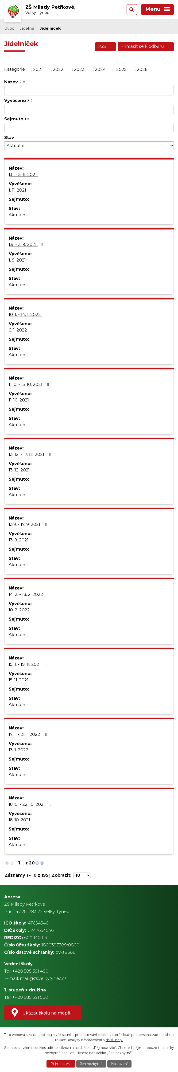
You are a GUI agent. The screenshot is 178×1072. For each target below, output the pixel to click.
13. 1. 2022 (18, 750)
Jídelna (27, 28)
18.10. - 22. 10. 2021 (31, 804)
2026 (142, 69)
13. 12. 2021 (19, 470)
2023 (79, 69)
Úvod (9, 28)
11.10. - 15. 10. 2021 (30, 384)
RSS (105, 46)
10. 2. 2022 (19, 610)
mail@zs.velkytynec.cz (43, 978)
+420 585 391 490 (30, 971)
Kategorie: (15, 69)
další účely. (114, 1040)
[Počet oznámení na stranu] (82, 875)
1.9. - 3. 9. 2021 (27, 244)
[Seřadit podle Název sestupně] (24, 83)
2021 (38, 69)
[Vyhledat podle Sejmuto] (89, 127)
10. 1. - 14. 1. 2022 (29, 314)
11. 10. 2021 (19, 400)
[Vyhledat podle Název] (89, 90)
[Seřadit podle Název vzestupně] (24, 81)
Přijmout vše (61, 1064)
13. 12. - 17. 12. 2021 (31, 454)
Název (13, 82)
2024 (100, 69)
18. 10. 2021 (19, 819)
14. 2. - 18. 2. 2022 (30, 594)
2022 (58, 69)
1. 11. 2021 (17, 190)
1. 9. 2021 (17, 260)
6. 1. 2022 (18, 330)
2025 (121, 69)
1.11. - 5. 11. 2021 (27, 174)
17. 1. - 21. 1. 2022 (29, 734)
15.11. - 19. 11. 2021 (29, 664)
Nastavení (119, 1064)
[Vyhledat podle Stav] (89, 145)
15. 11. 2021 (18, 680)
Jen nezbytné (91, 1064)
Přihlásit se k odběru (145, 46)
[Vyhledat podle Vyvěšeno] (89, 109)
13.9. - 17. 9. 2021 (29, 524)
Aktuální (18, 214)
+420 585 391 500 (30, 997)
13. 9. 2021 (18, 540)
